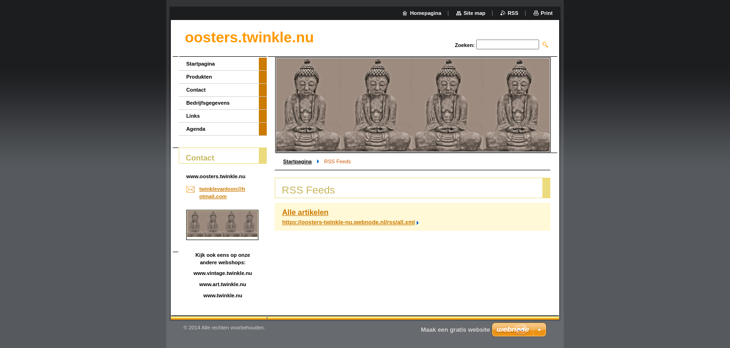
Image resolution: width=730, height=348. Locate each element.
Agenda (195, 129)
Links (193, 116)
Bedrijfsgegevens (208, 103)
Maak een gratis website (455, 329)
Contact (196, 90)
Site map (475, 13)
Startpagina (297, 161)
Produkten (199, 77)
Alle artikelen (305, 212)
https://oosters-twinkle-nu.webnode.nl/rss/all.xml (348, 222)
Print (547, 13)
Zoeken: (465, 45)
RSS (513, 13)
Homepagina (425, 13)
